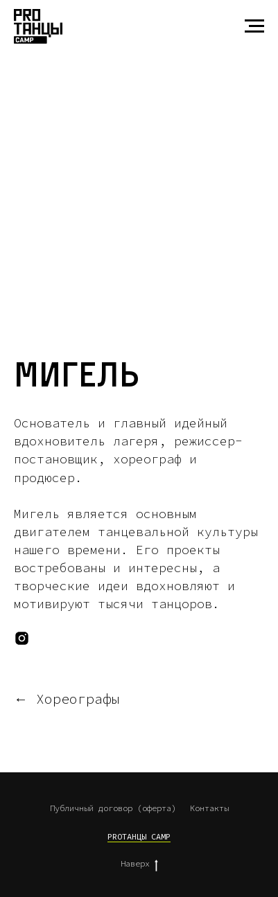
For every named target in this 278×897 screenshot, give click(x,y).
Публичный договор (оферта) (113, 808)
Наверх (139, 863)
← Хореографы (66, 699)
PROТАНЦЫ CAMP (139, 836)
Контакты (209, 808)
